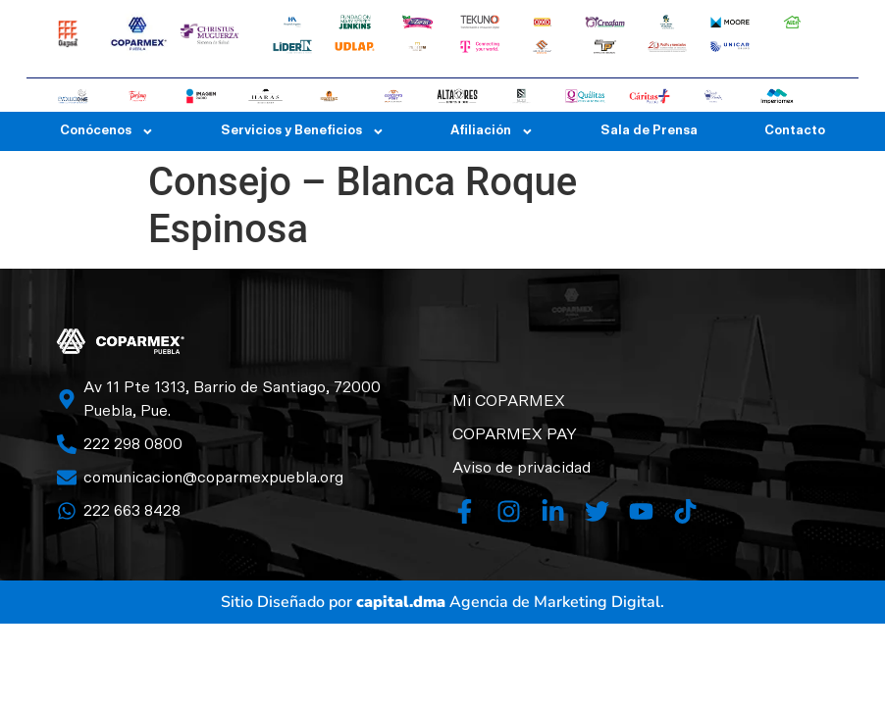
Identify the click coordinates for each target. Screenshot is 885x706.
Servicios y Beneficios (303, 131)
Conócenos (107, 131)
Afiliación (492, 131)
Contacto (794, 131)
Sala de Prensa (649, 131)
